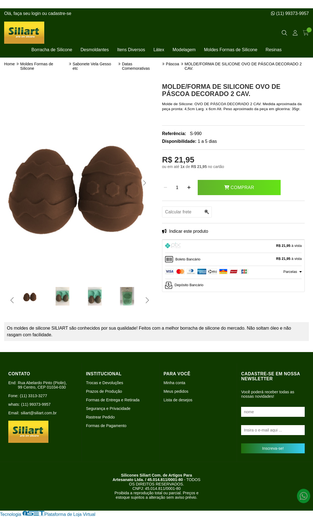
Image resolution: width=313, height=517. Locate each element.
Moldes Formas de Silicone (230, 49)
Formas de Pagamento (106, 425)
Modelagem (184, 49)
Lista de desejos (178, 400)
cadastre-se (59, 13)
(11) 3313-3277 (33, 396)
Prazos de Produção (104, 391)
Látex (158, 49)
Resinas (274, 49)
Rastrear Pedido (100, 417)
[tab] (233, 246)
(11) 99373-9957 (290, 13)
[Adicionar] (189, 187)
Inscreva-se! (273, 448)
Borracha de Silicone (52, 49)
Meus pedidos (176, 391)
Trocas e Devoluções (104, 383)
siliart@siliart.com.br (39, 413)
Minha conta (174, 383)
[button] (15, 183)
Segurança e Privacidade (108, 408)
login (37, 13)
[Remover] (165, 187)
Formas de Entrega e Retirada (113, 400)
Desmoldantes (94, 49)
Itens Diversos (131, 49)
